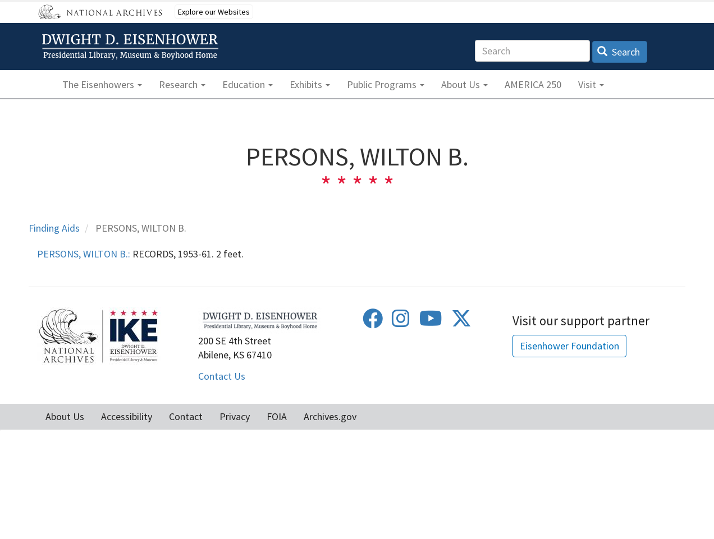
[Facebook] (373, 322)
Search (618, 51)
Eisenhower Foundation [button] (569, 345)
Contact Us (221, 376)
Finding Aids (54, 228)
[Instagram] (401, 322)
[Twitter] (461, 322)
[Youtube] (430, 322)
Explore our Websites (214, 12)
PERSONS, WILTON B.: (83, 253)
